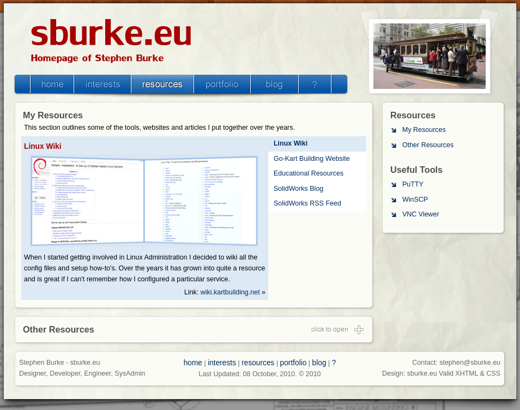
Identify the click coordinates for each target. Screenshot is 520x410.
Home (52, 84)
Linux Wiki (290, 143)
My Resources (424, 130)
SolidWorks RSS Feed (307, 203)
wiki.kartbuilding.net (230, 292)
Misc (314, 84)
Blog (274, 84)
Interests (102, 84)
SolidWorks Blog (298, 188)
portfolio (293, 363)
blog (319, 363)
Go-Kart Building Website (312, 158)
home (193, 363)
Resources (162, 84)
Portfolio (222, 84)
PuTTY (413, 184)
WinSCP (415, 199)
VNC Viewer (420, 214)
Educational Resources (308, 173)
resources (257, 363)
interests (222, 363)
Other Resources (428, 145)
